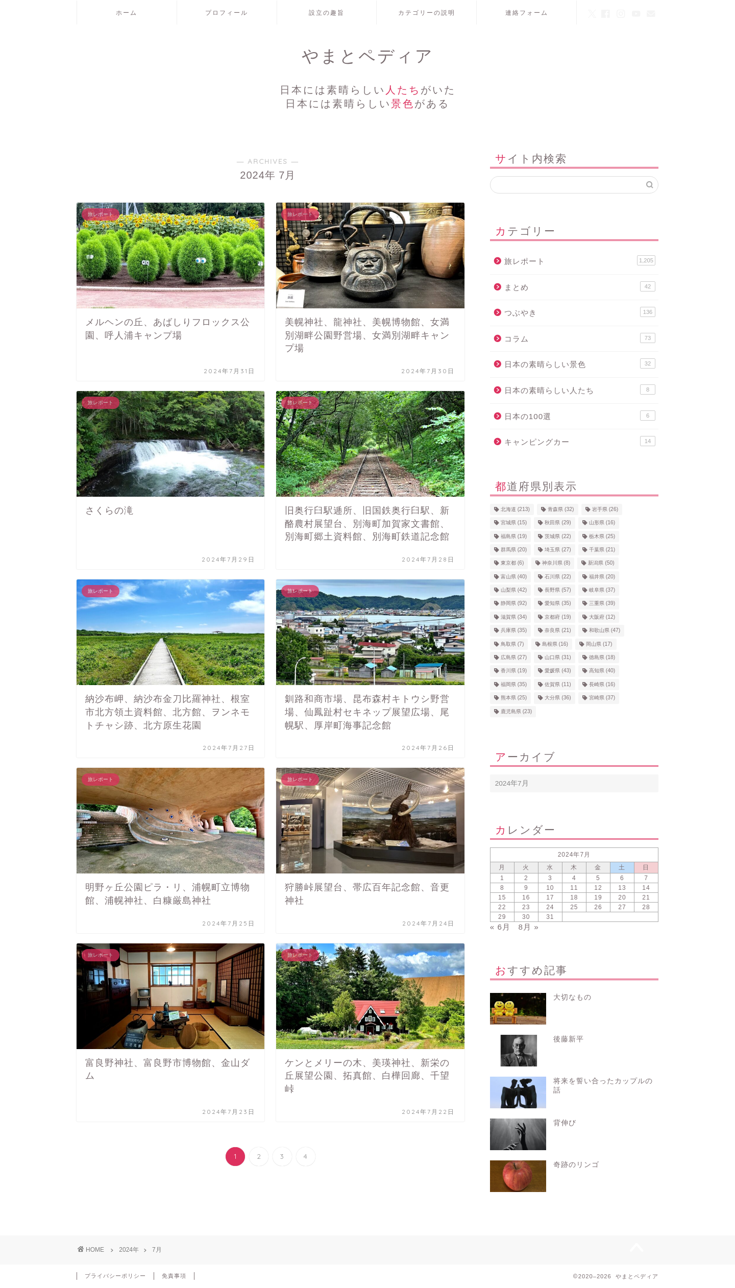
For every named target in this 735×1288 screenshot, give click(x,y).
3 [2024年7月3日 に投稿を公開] (550, 878)
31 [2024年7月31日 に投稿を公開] (550, 916)
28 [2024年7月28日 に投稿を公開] (646, 907)
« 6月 (500, 926)
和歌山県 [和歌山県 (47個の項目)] (604, 631)
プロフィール (226, 12)
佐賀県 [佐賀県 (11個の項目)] (558, 684)
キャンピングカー (579, 441)
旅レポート (579, 260)
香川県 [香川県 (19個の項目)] (514, 671)
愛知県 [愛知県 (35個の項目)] (558, 603)
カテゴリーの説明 (426, 12)
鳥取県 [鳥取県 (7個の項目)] (512, 644)
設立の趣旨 (327, 12)
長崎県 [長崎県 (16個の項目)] (602, 684)
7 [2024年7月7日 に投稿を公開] (646, 878)
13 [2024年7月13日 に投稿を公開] (622, 887)
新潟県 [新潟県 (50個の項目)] (601, 563)
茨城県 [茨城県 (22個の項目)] (558, 536)
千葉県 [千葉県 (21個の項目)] (602, 549)
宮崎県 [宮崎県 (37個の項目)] (602, 698)
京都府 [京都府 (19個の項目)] (558, 617)
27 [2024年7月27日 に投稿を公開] (622, 907)
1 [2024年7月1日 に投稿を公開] (502, 878)
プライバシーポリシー (115, 1276)
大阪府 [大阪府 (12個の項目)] (602, 617)
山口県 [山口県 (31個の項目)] (558, 657)
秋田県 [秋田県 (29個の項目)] (558, 523)
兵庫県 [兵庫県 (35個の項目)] (514, 631)
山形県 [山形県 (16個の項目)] (602, 523)
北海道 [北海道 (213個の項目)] (515, 509)
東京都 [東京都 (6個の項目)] (512, 563)
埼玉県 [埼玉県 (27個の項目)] (558, 549)
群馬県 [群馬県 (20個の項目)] (514, 549)
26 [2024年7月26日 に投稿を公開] (598, 907)
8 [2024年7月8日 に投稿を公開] (502, 887)
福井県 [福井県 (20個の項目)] (602, 576)
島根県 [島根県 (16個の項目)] (555, 644)
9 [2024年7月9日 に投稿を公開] (526, 887)
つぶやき (579, 312)
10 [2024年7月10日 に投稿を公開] (550, 887)
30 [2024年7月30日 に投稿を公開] (526, 916)
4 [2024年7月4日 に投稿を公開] (574, 878)
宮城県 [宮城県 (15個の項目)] (514, 523)
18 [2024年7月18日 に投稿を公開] (574, 897)
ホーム (126, 12)
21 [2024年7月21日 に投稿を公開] (646, 897)
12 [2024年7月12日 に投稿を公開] (598, 887)
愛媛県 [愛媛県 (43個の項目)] (558, 671)
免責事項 (174, 1276)
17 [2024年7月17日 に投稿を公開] (550, 897)
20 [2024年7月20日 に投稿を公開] (622, 897)
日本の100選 (579, 415)
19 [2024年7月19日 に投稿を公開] (598, 897)
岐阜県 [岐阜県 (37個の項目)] (602, 590)
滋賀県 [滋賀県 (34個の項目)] (514, 617)
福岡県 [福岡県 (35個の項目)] (514, 684)
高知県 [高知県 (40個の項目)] (602, 671)
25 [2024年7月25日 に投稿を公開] (574, 907)
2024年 (129, 1249)
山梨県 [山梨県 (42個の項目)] (514, 590)
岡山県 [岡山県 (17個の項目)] (599, 644)
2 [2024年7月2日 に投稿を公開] (526, 878)
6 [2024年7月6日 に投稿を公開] (622, 878)
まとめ (579, 286)
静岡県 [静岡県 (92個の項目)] (514, 603)
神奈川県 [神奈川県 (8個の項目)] (556, 563)
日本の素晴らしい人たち (579, 389)
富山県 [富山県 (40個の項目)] (514, 576)
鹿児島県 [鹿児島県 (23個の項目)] (516, 711)
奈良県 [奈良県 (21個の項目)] (558, 631)
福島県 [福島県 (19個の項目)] (514, 536)
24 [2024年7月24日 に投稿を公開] (550, 907)
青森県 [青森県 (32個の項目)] (561, 509)
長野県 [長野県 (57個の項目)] (558, 590)
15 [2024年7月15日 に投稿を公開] (502, 897)
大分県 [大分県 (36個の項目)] (558, 698)
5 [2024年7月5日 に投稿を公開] (598, 878)
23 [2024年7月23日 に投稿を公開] (526, 907)
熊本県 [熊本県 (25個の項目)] (514, 698)
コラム (579, 338)
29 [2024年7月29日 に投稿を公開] (502, 916)
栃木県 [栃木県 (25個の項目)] (602, 536)
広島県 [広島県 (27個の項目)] (514, 657)
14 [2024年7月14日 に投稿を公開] (646, 887)
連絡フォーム (526, 12)
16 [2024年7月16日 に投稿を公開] (526, 897)
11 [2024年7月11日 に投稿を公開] (574, 887)
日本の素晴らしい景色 (579, 363)
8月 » (529, 926)
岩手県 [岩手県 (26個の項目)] (605, 509)
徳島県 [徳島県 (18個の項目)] (602, 657)
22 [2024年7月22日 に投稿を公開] (502, 907)
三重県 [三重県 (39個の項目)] (602, 603)
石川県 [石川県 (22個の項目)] (558, 576)
